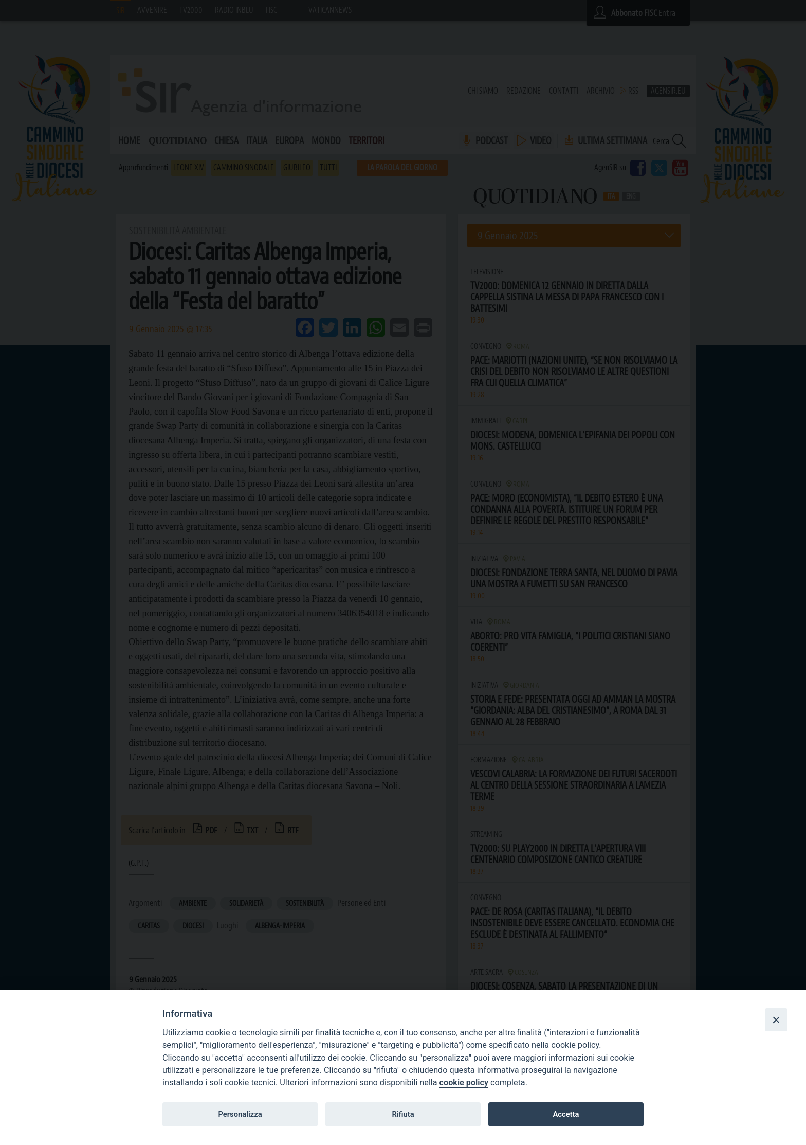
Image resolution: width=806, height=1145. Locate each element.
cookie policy (463, 1082)
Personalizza (240, 1114)
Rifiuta (403, 1114)
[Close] (776, 1019)
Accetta (566, 1114)
